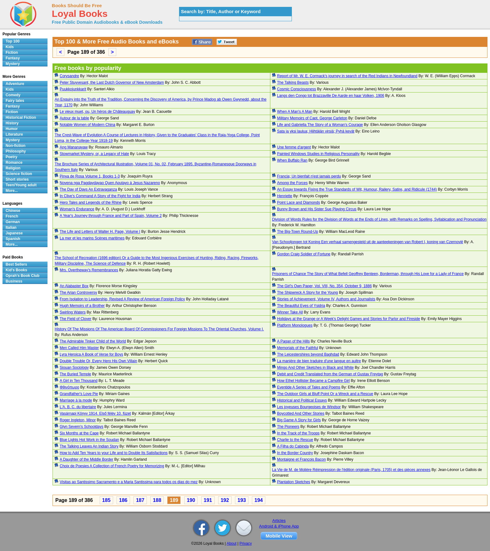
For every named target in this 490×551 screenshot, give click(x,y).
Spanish (13, 239)
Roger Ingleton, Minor (78, 420)
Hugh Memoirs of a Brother (82, 305)
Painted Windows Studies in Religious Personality (318, 154)
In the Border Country (295, 453)
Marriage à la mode (76, 400)
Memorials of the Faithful (297, 348)
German (13, 222)
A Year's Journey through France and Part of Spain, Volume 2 (111, 215)
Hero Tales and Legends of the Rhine (91, 202)
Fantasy (13, 58)
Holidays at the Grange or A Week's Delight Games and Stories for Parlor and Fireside (348, 319)
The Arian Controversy (78, 292)
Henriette (284, 196)
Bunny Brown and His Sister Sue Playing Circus (317, 209)
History (12, 123)
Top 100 (12, 41)
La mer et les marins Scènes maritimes (92, 238)
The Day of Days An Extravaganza (88, 189)
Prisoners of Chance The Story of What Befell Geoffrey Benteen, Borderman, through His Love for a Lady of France (368, 274)
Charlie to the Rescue (295, 440)
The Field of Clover (75, 319)
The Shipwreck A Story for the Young (307, 292)
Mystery (13, 64)
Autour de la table (74, 118)
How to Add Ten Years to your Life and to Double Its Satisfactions (114, 453)
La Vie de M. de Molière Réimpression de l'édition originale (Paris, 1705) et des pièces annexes (351, 470)
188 (157, 500)
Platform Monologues (294, 325)
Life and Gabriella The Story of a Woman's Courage (320, 125)
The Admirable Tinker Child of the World (93, 341)
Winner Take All (290, 312)
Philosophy (16, 151)
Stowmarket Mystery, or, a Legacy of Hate (94, 154)
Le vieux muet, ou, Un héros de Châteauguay (97, 111)
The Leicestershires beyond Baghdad (308, 354)
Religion (13, 168)
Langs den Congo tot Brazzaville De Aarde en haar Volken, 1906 (330, 95)
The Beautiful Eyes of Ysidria (301, 305)
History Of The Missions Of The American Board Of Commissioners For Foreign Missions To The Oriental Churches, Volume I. (159, 329)
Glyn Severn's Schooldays (81, 426)
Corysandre (69, 76)
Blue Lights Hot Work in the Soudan (89, 440)
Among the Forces (292, 183)
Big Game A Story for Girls (299, 420)
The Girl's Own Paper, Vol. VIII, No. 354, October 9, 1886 (324, 286)
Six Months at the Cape (79, 433)
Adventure (15, 84)
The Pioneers (288, 426)
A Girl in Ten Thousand (79, 380)
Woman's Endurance (77, 209)
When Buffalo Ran (292, 160)
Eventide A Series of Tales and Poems (309, 387)
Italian (11, 227)
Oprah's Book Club (22, 275)
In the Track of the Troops (298, 433)
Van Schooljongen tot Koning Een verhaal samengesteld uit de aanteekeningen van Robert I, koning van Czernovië (367, 242)
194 (258, 500)
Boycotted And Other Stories (300, 413)
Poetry (11, 157)
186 (123, 500)
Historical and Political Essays (302, 400)
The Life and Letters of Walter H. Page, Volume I (100, 231)
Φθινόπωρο (69, 387)
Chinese (13, 210)
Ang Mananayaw (74, 147)
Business (14, 281)
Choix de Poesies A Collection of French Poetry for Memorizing (112, 466)
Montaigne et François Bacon (301, 459)
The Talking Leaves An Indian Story (89, 446)
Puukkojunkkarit (73, 89)
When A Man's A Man (294, 111)
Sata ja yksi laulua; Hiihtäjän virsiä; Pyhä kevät (315, 131)
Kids (10, 47)
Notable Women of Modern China (87, 125)
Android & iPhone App (279, 526)
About (231, 543)
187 (140, 500)
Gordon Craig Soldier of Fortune (304, 254)
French (12, 216)
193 (242, 500)
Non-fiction (15, 145)
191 (208, 500)
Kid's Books (16, 270)
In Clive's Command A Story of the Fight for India (100, 196)
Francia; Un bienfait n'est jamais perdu (309, 176)
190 (191, 500)
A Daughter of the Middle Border (86, 459)
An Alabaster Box (74, 286)
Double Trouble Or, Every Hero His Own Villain (98, 361)
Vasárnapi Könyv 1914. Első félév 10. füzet (95, 413)
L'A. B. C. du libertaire (78, 407)
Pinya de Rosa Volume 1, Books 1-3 (90, 176)
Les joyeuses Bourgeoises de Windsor (309, 407)
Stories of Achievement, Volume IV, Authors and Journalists (326, 299)
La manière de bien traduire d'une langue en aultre (319, 361)
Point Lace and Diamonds (298, 202)
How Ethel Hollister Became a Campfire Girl (313, 380)
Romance (14, 162)
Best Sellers (16, 264)
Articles (279, 520)
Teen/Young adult (21, 185)
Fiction (12, 52)
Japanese (14, 233)
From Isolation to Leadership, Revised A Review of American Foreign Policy (122, 299)
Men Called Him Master (79, 348)
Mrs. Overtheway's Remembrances (89, 270)
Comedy (13, 95)
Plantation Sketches (293, 482)
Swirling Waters (73, 312)
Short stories (17, 179)
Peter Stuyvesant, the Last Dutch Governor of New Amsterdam (112, 82)
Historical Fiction (21, 117)
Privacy (245, 543)
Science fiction (19, 174)
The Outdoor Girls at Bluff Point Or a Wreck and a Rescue (325, 394)
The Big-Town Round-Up (297, 231)
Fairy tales (15, 100)
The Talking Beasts (293, 82)
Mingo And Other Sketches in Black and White (315, 367)
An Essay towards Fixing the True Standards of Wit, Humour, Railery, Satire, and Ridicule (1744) (357, 189)
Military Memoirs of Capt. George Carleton (312, 118)
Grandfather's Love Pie (79, 394)
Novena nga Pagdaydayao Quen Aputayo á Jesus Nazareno (110, 183)
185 (106, 500)
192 (225, 500)
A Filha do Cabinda (293, 446)
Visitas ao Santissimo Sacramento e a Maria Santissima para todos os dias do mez (129, 482)
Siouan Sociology (74, 367)
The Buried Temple (75, 374)
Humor (12, 129)
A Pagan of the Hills (293, 341)
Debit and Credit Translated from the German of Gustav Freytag (330, 374)
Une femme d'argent (294, 147)
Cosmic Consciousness (296, 89)
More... (12, 190)
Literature (14, 134)
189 (174, 500)
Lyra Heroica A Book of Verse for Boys (91, 354)
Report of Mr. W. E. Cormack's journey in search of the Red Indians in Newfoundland (347, 76)
